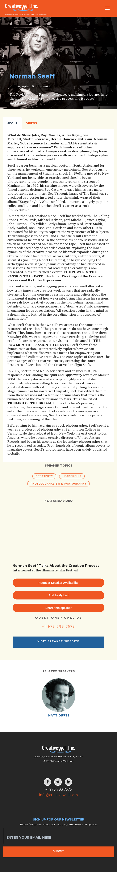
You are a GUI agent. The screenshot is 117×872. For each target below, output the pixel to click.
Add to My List (58, 595)
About (12, 123)
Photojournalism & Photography (59, 483)
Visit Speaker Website (59, 641)
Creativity (44, 476)
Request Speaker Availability (58, 582)
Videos (31, 123)
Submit (58, 851)
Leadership (72, 476)
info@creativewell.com (58, 795)
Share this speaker (58, 608)
